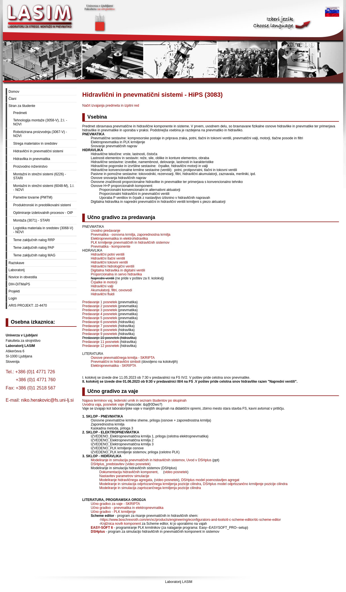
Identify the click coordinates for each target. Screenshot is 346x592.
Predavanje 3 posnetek (99, 310)
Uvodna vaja (91, 404)
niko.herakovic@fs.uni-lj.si (47, 400)
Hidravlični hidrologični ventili (112, 266)
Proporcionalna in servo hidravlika (116, 274)
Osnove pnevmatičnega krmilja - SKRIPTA (123, 358)
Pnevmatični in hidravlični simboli (115, 362)
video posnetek (175, 472)
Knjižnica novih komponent (120, 524)
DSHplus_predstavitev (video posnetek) (121, 464)
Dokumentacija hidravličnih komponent (128, 472)
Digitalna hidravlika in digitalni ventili (118, 270)
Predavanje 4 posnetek (99, 314)
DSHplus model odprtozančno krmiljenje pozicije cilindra (245, 484)
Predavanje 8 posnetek (99, 330)
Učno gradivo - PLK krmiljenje (113, 512)
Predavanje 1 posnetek (99, 302)
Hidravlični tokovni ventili (109, 262)
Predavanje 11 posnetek (100, 342)
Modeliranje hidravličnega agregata (125, 480)
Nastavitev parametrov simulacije (124, 476)
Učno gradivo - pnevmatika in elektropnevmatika (127, 508)
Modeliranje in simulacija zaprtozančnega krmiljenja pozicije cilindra (150, 488)
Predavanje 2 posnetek (99, 306)
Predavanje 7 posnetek (99, 326)
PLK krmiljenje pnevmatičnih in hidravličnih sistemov (130, 243)
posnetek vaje (113, 404)
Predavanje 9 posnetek (99, 334)
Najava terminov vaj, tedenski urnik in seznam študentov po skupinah (134, 401)
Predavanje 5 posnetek (99, 318)
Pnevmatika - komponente (110, 246)
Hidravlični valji (102, 286)
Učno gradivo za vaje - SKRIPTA (115, 504)
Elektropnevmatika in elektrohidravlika (119, 239)
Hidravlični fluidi (102, 294)
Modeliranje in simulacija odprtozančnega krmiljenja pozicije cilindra (150, 484)
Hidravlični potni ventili (108, 254)
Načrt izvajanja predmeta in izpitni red (110, 106)
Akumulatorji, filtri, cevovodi (111, 290)
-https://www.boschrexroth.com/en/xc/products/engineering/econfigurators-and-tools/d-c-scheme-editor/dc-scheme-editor (190, 520)
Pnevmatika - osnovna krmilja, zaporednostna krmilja (130, 235)
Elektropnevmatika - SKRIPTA (113, 366)
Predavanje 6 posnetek (99, 322)
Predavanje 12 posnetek (100, 346)
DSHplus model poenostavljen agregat (210, 480)
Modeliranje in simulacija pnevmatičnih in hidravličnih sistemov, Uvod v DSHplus (151, 460)
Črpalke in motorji (104, 282)
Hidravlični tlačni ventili (108, 258)
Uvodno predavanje (105, 231)
